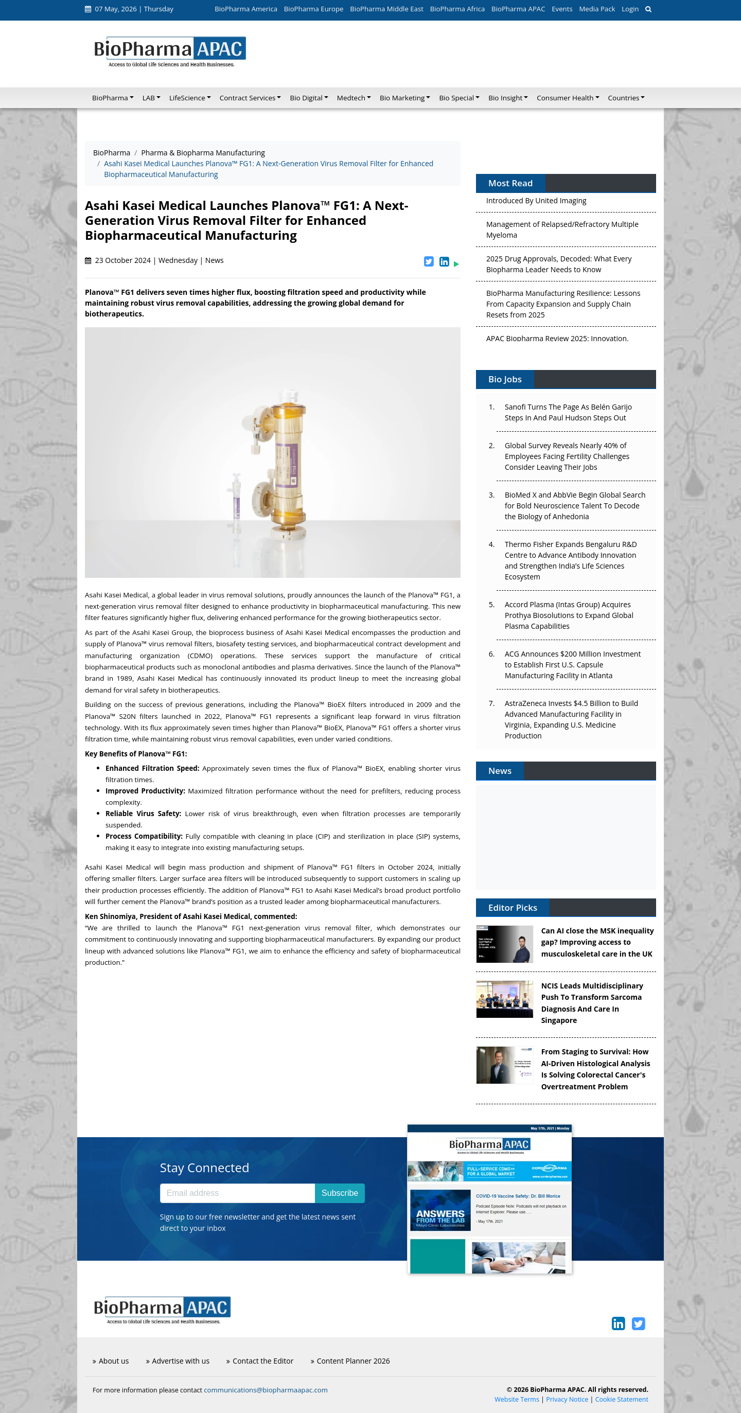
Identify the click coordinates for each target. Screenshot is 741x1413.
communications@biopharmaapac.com (266, 1389)
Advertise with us (178, 1361)
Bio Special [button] (456, 97)
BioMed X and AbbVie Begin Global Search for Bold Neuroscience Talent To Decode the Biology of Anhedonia (575, 505)
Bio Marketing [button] (402, 97)
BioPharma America (246, 8)
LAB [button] (149, 97)
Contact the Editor (259, 1361)
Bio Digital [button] (306, 97)
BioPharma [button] (110, 97)
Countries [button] (624, 97)
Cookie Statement (621, 1399)
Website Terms (517, 1399)
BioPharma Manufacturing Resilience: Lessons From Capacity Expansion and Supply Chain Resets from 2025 (563, 306)
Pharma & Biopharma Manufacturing (203, 152)
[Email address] (237, 1193)
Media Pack (597, 8)
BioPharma (111, 152)
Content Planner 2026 (350, 1361)
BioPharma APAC (518, 8)
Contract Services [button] (248, 97)
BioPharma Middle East (387, 8)
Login (630, 8)
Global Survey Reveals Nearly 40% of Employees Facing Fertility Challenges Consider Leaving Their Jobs (567, 456)
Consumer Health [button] (565, 97)
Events (562, 8)
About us (111, 1361)
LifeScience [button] (187, 97)
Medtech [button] (351, 97)
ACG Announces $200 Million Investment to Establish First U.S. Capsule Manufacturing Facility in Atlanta (573, 664)
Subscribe (340, 1193)
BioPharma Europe (314, 8)
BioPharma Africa (457, 8)
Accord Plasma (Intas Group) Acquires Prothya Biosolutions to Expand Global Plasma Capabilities (569, 615)
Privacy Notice (567, 1399)
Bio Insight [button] (505, 97)
